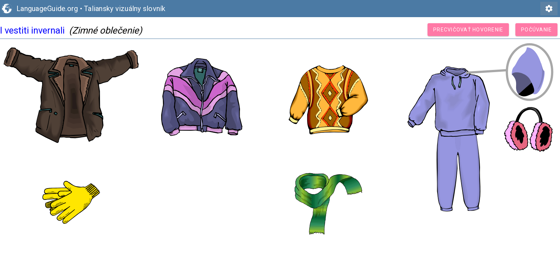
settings (549, 8)
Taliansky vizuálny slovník (125, 8)
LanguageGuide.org (47, 8)
